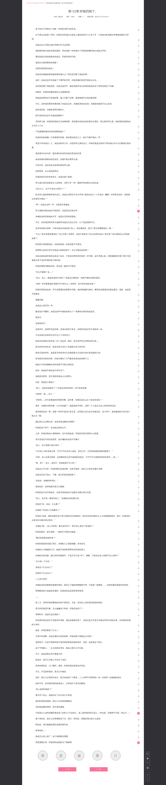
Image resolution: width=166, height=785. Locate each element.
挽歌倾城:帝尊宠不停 (39, 3)
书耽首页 (29, 3)
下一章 (98, 769)
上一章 (67, 769)
